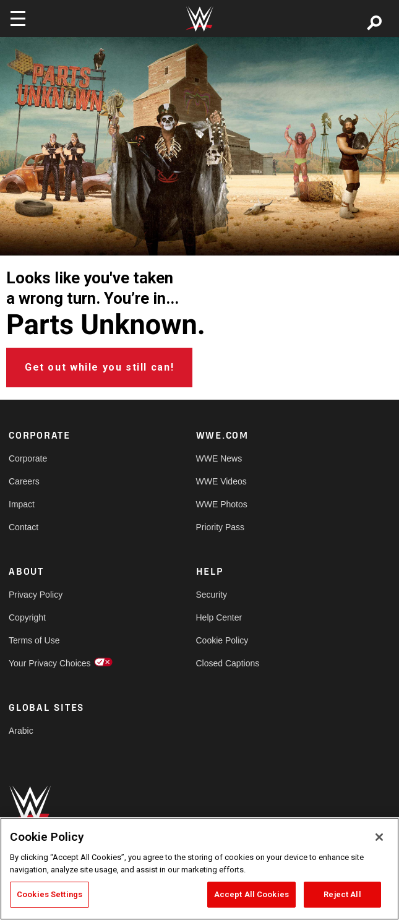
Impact (22, 504)
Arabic (21, 731)
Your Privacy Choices (50, 663)
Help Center (219, 617)
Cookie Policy (222, 640)
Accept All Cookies (251, 894)
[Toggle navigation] (18, 18)
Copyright (27, 617)
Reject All (342, 894)
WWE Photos (221, 504)
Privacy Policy (35, 595)
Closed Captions (228, 663)
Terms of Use (34, 640)
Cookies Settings (49, 894)
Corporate (28, 458)
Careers (24, 481)
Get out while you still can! (99, 367)
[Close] (379, 837)
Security (212, 595)
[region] (199, 868)
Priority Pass (220, 527)
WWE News (219, 458)
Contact (23, 527)
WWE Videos (221, 481)
